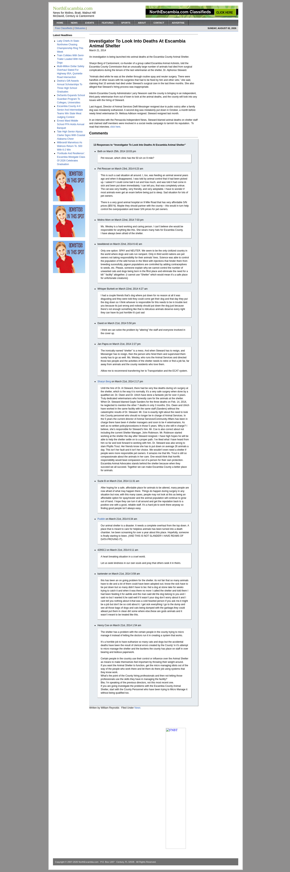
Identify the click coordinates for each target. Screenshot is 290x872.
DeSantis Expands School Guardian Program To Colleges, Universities (71, 99)
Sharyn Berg (104, 381)
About (142, 23)
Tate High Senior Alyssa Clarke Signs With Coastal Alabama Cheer (71, 135)
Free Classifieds (63, 28)
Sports (125, 23)
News (74, 23)
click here (115, 126)
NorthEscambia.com (88, 862)
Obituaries (79, 28)
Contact (158, 23)
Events (89, 23)
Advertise (178, 23)
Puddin (101, 519)
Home (60, 23)
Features (107, 23)
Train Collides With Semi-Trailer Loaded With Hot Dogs (70, 59)
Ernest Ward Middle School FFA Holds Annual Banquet (70, 124)
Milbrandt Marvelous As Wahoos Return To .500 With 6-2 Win (69, 146)
